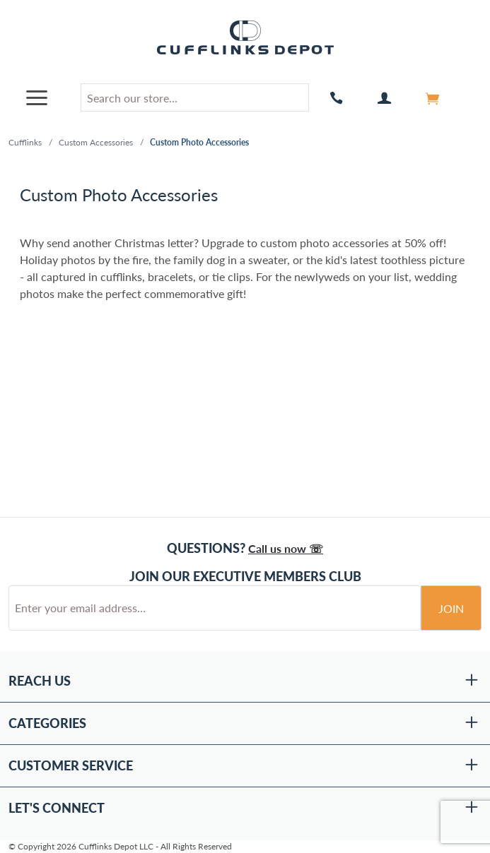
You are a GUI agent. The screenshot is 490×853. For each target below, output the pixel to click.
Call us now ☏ (285, 548)
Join (451, 608)
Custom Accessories (96, 142)
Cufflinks (25, 142)
